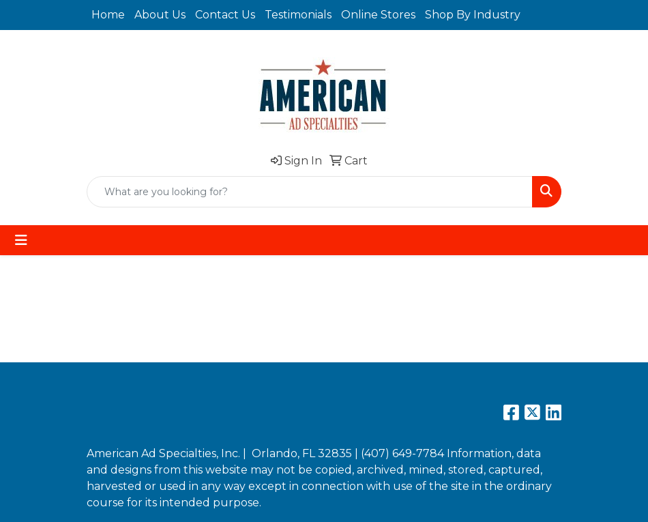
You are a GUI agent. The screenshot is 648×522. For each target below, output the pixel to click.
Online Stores (378, 14)
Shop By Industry (472, 14)
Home (108, 14)
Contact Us (225, 14)
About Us (160, 14)
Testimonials (298, 14)
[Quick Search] (310, 191)
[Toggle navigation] (21, 240)
